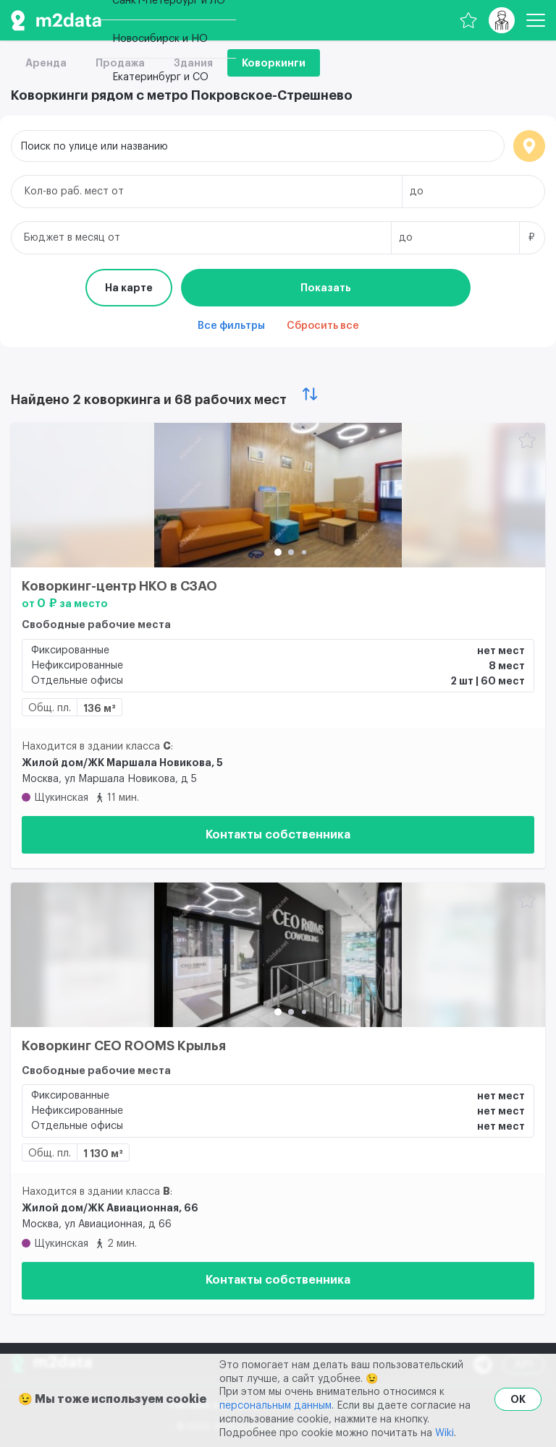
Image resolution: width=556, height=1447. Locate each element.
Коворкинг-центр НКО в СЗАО (119, 586)
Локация (529, 146)
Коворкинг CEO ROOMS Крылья (124, 1045)
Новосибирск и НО (160, 39)
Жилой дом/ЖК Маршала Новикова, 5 (122, 762)
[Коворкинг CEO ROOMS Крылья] (278, 955)
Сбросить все (323, 326)
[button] (278, 552)
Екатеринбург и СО (160, 77)
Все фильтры (231, 326)
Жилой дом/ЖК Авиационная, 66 (110, 1208)
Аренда (46, 63)
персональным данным (275, 1406)
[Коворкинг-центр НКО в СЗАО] (278, 495)
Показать (325, 288)
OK (518, 1399)
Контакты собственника (278, 835)
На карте (129, 288)
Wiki (444, 1433)
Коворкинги (274, 63)
